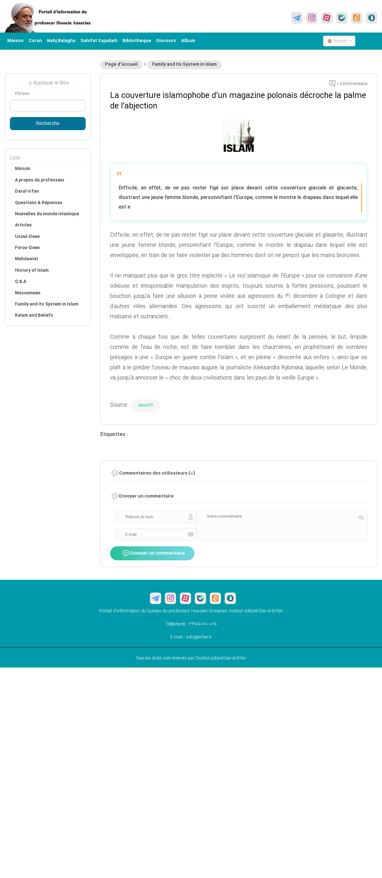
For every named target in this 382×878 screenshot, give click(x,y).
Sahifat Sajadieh (99, 40)
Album (188, 40)
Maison (15, 40)
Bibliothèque (137, 40)
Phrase (22, 94)
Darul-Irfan (27, 191)
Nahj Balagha (61, 40)
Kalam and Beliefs (34, 315)
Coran (35, 40)
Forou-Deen (27, 247)
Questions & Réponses (38, 202)
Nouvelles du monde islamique (47, 214)
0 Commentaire (348, 83)
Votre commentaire (224, 516)
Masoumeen (27, 293)
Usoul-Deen (27, 236)
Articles (23, 225)
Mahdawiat (26, 258)
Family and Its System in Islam (184, 64)
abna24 (146, 405)
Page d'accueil (121, 64)
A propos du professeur (40, 180)
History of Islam (32, 270)
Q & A (20, 281)
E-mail (131, 534)
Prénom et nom (139, 517)
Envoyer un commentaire (154, 553)
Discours (166, 40)
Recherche (48, 124)
